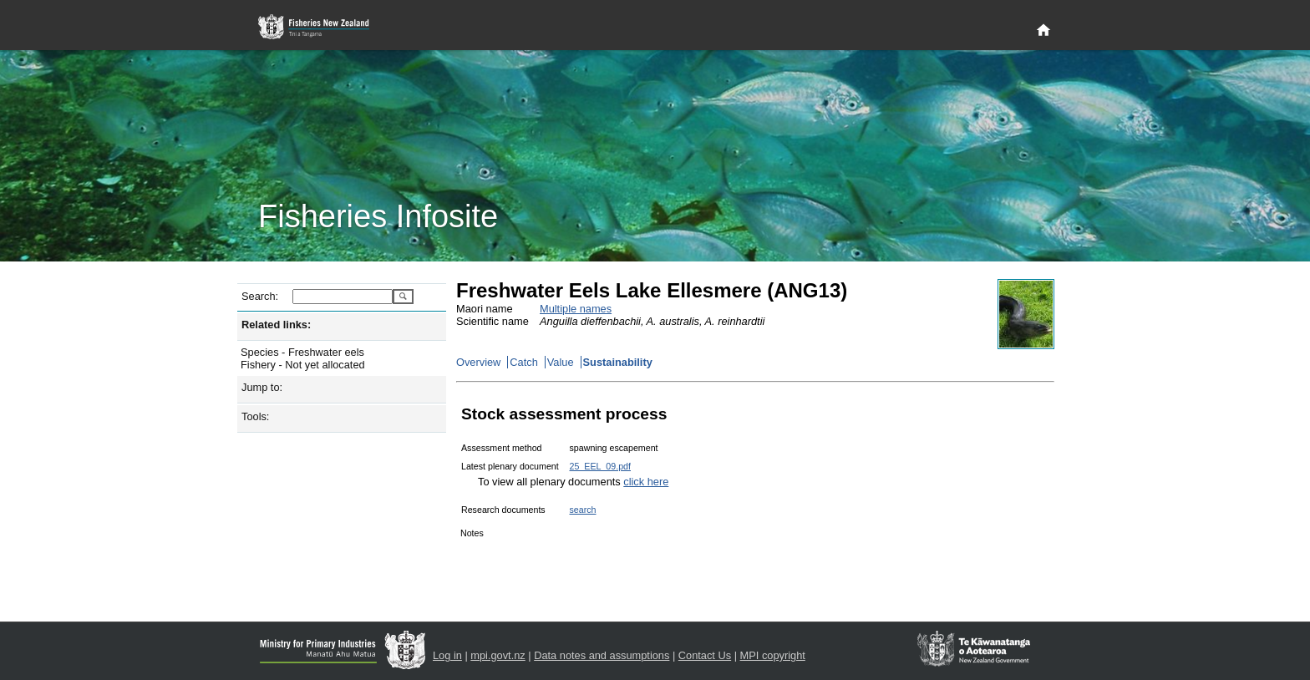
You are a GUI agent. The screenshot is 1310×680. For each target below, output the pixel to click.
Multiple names (576, 308)
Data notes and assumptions (601, 655)
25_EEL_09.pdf (600, 466)
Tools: (255, 416)
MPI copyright (772, 655)
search (583, 510)
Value (560, 362)
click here (645, 481)
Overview (478, 362)
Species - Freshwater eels (302, 352)
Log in (447, 655)
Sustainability (617, 362)
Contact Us (704, 655)
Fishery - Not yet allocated (303, 364)
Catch (523, 362)
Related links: (276, 324)
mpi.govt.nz (497, 655)
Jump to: (261, 387)
